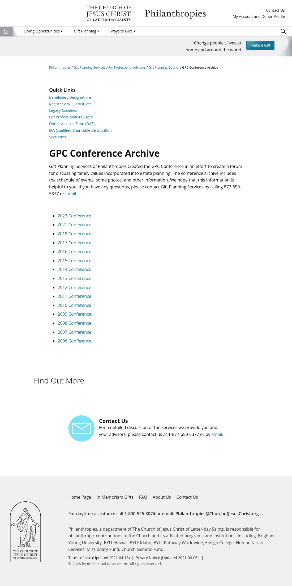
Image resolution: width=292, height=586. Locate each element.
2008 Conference (74, 325)
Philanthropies (146, 13)
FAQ (143, 494)
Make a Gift (258, 46)
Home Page (79, 494)
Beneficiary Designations (70, 97)
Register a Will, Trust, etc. (70, 103)
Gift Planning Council (164, 67)
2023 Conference (74, 218)
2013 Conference (74, 280)
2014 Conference (74, 272)
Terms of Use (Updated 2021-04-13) (99, 554)
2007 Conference (74, 334)
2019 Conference (74, 236)
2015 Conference (74, 263)
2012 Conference (74, 289)
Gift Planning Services (90, 67)
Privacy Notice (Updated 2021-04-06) (167, 554)
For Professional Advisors (127, 67)
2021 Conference (74, 227)
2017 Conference (74, 245)
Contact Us (275, 10)
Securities (57, 136)
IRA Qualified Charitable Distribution (80, 130)
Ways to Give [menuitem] (123, 31)
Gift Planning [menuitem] (86, 31)
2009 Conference (74, 316)
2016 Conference (74, 254)
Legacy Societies (63, 110)
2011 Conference (74, 299)
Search (283, 31)
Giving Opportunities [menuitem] (43, 31)
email (70, 196)
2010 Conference (74, 307)
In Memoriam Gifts (115, 494)
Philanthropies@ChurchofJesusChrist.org (217, 511)
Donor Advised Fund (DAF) (72, 123)
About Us (162, 494)
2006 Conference (74, 343)
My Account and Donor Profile (259, 16)
